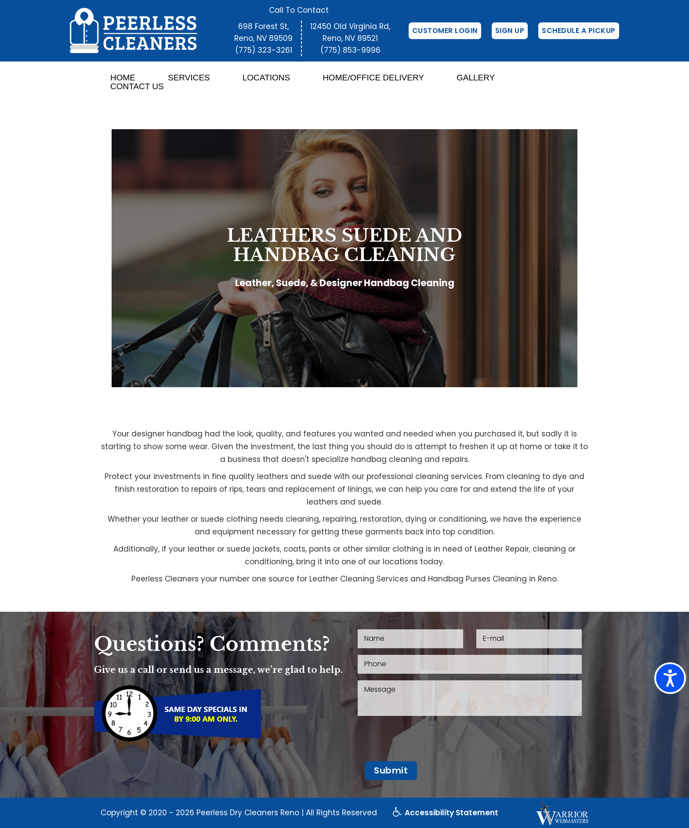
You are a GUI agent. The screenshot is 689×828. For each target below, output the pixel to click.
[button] (391, 770)
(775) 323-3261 (263, 50)
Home (122, 77)
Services (189, 77)
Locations (266, 77)
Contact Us (137, 86)
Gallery (476, 77)
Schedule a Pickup (579, 30)
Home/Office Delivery (373, 77)
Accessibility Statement (445, 812)
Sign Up (510, 30)
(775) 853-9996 (350, 50)
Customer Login (445, 30)
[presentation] (424, 740)
